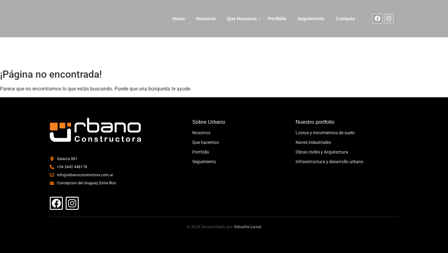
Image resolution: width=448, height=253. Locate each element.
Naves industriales (313, 142)
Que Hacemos (242, 18)
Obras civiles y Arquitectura (322, 152)
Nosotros (206, 18)
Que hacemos (205, 142)
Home (179, 18)
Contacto (345, 18)
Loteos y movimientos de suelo (325, 132)
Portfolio (277, 18)
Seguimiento (311, 18)
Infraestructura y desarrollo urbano (329, 161)
